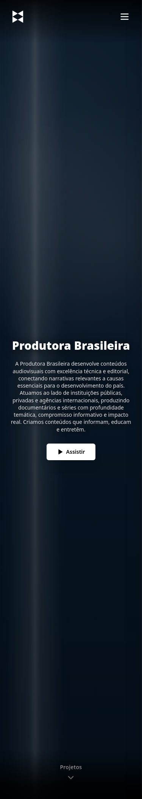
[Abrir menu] (124, 17)
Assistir (71, 451)
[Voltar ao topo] (18, 17)
